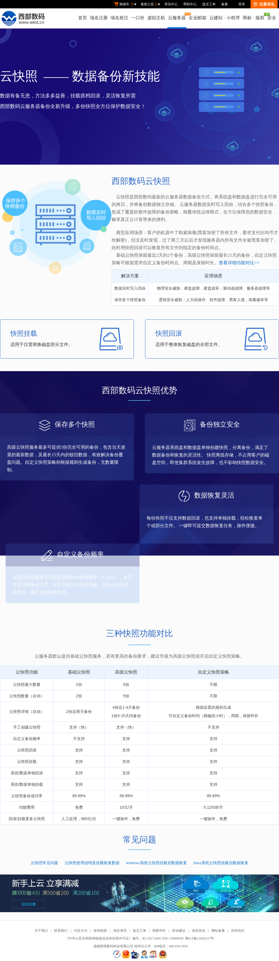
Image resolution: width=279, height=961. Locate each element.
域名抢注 (119, 17)
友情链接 (100, 931)
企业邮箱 (197, 17)
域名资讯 (120, 931)
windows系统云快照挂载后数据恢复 (156, 863)
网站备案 (218, 931)
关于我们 (41, 931)
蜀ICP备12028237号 (199, 938)
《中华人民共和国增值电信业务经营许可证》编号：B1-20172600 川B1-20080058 (124, 938)
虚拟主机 (156, 17)
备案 (224, 4)
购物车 (125, 4)
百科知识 (237, 931)
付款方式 (80, 931)
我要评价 (159, 931)
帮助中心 (190, 4)
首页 (82, 17)
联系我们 (61, 931)
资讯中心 (171, 4)
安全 (271, 17)
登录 (241, 4)
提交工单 (209, 4)
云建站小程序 (224, 17)
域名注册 (99, 17)
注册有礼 (264, 4)
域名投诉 (198, 931)
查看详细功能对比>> (239, 262)
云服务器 (177, 16)
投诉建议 (179, 931)
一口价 (138, 17)
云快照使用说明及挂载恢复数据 (92, 863)
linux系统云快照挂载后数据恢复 (220, 863)
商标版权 (254, 16)
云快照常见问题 (44, 863)
